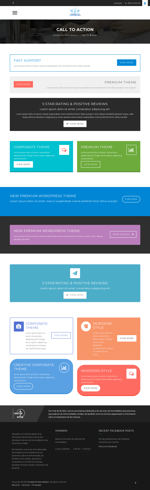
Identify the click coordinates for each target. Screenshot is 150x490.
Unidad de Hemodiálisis (38, 482)
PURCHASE (131, 199)
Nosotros (16, 485)
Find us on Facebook (108, 446)
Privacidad (36, 485)
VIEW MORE (126, 62)
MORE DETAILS (123, 234)
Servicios (26, 485)
